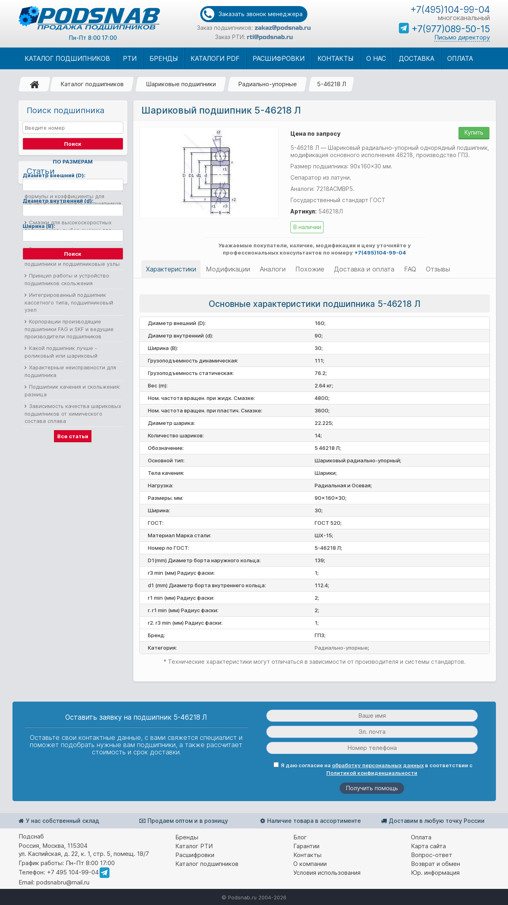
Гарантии (306, 846)
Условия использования (327, 872)
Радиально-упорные (267, 84)
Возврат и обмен (435, 864)
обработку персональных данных (378, 765)
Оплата (421, 837)
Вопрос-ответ (431, 855)
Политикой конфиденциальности (371, 773)
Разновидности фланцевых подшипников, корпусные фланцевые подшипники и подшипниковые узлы (73, 368)
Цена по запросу (315, 133)
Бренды (186, 837)
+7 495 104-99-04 (73, 872)
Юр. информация (435, 872)
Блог (300, 837)
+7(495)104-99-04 (450, 9)
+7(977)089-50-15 (450, 29)
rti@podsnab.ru (270, 37)
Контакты (307, 855)
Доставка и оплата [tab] (364, 269)
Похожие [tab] (309, 269)
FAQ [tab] (410, 269)
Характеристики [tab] (171, 269)
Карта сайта (428, 846)
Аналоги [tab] (273, 269)
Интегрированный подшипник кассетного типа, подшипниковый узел (69, 414)
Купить (473, 132)
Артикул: (303, 211)
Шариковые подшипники (181, 84)
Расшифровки (194, 855)
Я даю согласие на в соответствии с (373, 769)
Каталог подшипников (92, 84)
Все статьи (72, 548)
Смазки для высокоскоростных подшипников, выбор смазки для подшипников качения (68, 341)
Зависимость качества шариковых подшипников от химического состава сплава (73, 525)
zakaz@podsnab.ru (283, 27)
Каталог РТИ (194, 846)
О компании (310, 864)
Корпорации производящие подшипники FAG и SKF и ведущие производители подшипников (69, 440)
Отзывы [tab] (438, 269)
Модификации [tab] (228, 269)
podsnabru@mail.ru (62, 882)
